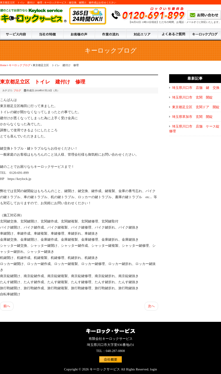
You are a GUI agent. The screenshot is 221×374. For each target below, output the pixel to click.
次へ (151, 306)
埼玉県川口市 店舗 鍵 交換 (195, 88)
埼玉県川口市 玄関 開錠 (192, 97)
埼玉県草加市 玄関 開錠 (192, 117)
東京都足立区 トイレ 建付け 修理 (42, 82)
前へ (6, 306)
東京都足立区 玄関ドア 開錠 (195, 107)
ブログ (17, 90)
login (153, 369)
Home (3, 65)
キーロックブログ (19, 65)
